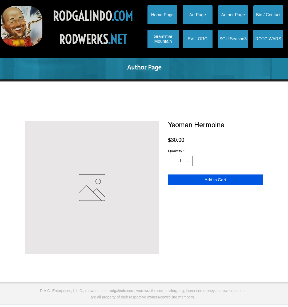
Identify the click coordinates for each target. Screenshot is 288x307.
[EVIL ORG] (198, 39)
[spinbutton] (180, 161)
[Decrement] (172, 161)
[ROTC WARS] (268, 39)
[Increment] (188, 161)
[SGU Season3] (233, 39)
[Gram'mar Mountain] (163, 39)
